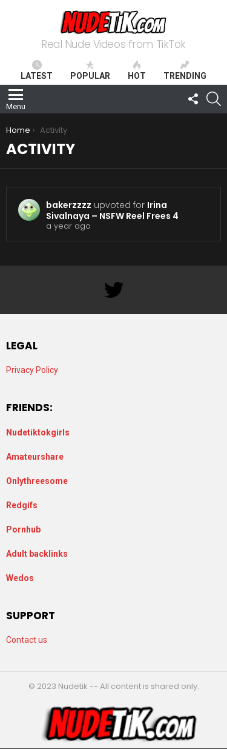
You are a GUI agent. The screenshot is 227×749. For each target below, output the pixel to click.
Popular (90, 70)
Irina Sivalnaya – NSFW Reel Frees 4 (112, 210)
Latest (37, 70)
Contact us (26, 640)
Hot (137, 70)
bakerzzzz (68, 205)
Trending (184, 70)
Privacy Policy (32, 370)
